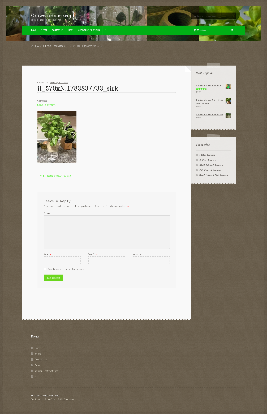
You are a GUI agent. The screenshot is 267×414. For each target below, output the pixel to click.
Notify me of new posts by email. (67, 269)
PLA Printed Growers (210, 170)
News (71, 30)
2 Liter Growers (207, 160)
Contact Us (57, 30)
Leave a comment (46, 105)
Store (44, 30)
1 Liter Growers (207, 155)
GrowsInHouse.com (52, 15)
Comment (48, 213)
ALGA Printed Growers (211, 165)
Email (92, 254)
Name (47, 254)
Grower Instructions (89, 30)
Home (33, 30)
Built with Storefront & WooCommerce (52, 399)
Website (137, 254)
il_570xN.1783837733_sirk (56, 46)
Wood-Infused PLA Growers (213, 175)
